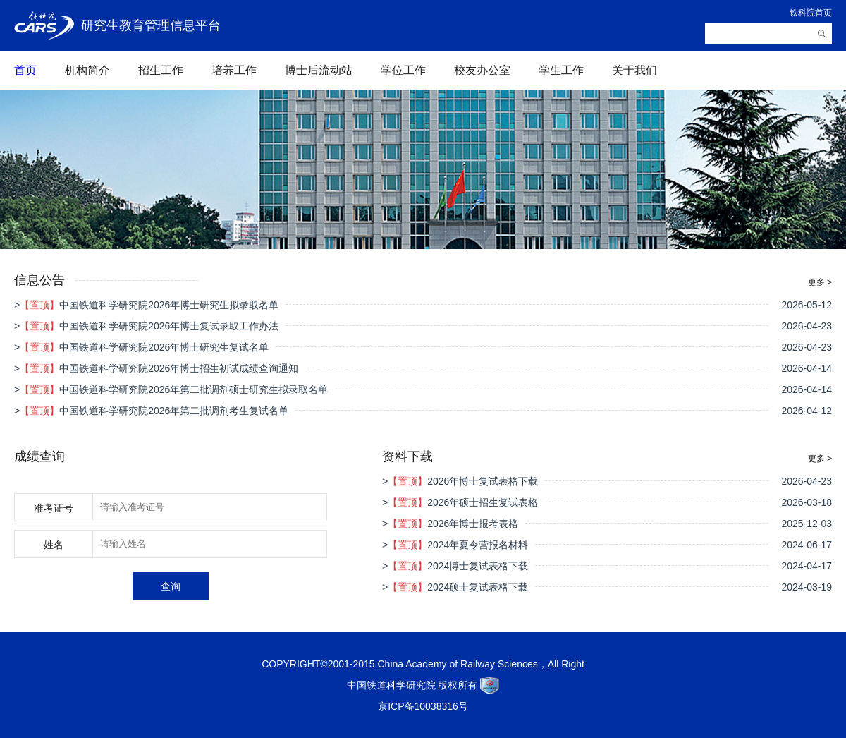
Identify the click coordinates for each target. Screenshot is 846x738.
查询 (170, 586)
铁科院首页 (811, 13)
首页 (25, 70)
